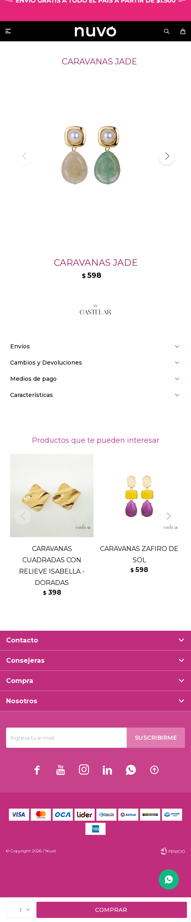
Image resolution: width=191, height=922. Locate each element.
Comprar (111, 909)
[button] (167, 156)
